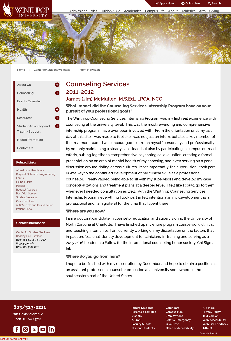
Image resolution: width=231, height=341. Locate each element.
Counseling (25, 93)
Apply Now (166, 3)
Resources (24, 118)
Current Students (143, 328)
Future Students (142, 308)
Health (22, 109)
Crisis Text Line (25, 201)
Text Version (210, 316)
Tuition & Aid (110, 11)
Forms (20, 178)
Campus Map (174, 312)
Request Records (26, 189)
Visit (94, 11)
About (173, 11)
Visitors (137, 316)
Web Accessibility (214, 320)
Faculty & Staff (141, 324)
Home (21, 69)
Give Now (172, 324)
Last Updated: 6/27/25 (14, 339)
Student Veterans (26, 197)
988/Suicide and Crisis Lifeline (34, 205)
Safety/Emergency (178, 320)
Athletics (188, 11)
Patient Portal (24, 209)
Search (216, 3)
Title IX (207, 328)
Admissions (78, 11)
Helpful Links (24, 181)
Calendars (172, 308)
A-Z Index (209, 308)
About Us (24, 85)
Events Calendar (29, 101)
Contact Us (25, 148)
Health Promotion (30, 140)
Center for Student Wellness (52, 69)
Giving (214, 11)
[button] (17, 35)
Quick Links (193, 3)
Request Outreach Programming (35, 174)
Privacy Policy (212, 312)
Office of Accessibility (180, 328)
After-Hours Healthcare (30, 170)
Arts (202, 11)
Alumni (136, 320)
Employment (174, 316)
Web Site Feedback (215, 324)
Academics (132, 11)
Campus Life (155, 11)
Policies (20, 185)
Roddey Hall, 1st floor (29, 236)
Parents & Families (144, 312)
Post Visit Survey (26, 193)
